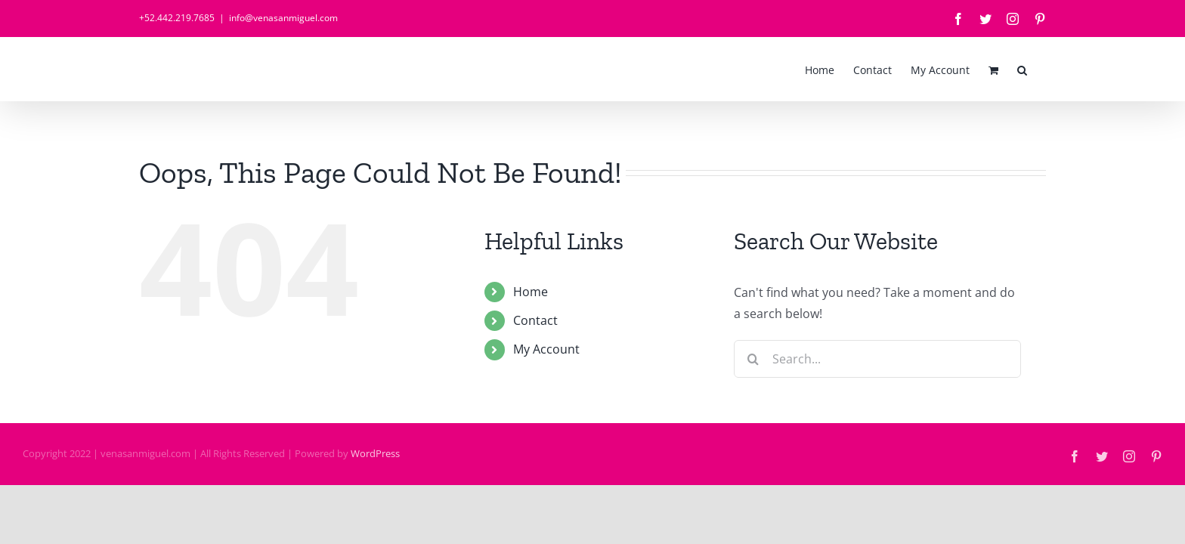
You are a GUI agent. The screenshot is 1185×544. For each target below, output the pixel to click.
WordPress (375, 453)
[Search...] (877, 359)
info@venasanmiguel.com (283, 17)
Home (530, 291)
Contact (535, 320)
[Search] (753, 359)
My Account (546, 349)
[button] (1041, 68)
